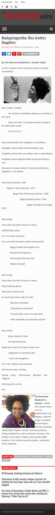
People (22, 2)
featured (48, 456)
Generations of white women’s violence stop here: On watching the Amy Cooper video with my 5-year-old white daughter (26, 481)
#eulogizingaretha (22, 456)
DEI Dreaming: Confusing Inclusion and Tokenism (22, 473)
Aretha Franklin (37, 456)
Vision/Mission (6, 2)
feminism (6, 460)
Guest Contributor (12, 47)
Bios (16, 2)
